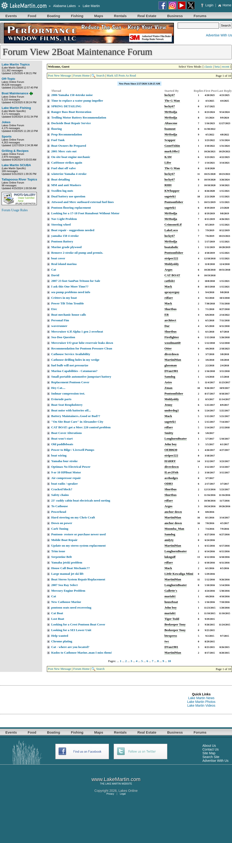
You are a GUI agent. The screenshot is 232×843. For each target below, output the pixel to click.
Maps (98, 16)
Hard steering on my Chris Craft (73, 517)
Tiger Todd (172, 619)
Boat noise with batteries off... (71, 410)
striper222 (171, 258)
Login (207, 5)
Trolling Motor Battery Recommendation (78, 117)
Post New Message (59, 75)
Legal (123, 794)
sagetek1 (170, 196)
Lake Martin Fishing (16, 108)
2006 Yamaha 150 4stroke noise (72, 95)
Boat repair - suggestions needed (72, 230)
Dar (167, 326)
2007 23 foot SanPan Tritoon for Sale (75, 281)
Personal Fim (60, 320)
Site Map (208, 753)
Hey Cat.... (58, 388)
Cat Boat (57, 613)
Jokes (6, 122)
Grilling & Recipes (15, 151)
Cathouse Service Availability (70, 354)
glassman (171, 365)
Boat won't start (62, 438)
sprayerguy (172, 292)
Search (100, 75)
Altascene (171, 123)
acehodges (171, 478)
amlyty (169, 540)
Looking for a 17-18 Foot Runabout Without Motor (85, 213)
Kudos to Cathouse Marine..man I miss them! (81, 652)
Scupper (170, 140)
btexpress (171, 635)
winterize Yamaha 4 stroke (68, 174)
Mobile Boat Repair (64, 540)
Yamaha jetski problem (66, 562)
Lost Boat (57, 619)
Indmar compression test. (68, 393)
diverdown (172, 354)
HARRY (170, 461)
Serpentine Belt (61, 557)
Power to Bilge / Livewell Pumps (72, 450)
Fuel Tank (57, 140)
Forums (200, 16)
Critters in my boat (64, 297)
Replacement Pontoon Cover (70, 382)
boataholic (171, 247)
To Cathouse (59, 506)
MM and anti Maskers (66, 185)
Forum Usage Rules (15, 210)
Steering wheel (61, 224)
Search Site (210, 757)
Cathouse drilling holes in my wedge (75, 359)
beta (217, 66)
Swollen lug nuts (62, 190)
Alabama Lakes (64, 6)
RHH (168, 185)
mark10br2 (172, 151)
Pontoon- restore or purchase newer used (78, 534)
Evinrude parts (61, 399)
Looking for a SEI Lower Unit (71, 630)
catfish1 (170, 281)
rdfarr (169, 297)
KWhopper (172, 190)
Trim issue (58, 551)
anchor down (173, 511)
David (55, 275)
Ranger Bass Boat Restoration (71, 112)
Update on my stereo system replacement (78, 545)
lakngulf (170, 557)
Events (11, 16)
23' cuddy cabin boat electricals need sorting (80, 500)
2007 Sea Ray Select (64, 585)
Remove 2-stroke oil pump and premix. (77, 252)
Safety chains (60, 495)
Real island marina (63, 264)
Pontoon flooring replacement (71, 207)
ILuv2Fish (171, 472)
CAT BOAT (172, 275)
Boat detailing (60, 179)
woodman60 (173, 343)
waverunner (59, 326)
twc (167, 641)
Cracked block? (61, 489)
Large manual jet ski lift (67, 573)
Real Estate (147, 16)
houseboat (171, 602)
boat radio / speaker (64, 483)
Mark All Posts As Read (121, 75)
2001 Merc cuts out (63, 151)
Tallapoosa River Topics (19, 179)
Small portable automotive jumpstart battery (81, 376)
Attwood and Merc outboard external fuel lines (82, 202)
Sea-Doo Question (63, 337)
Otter (168, 348)
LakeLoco (171, 230)
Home (224, 5)
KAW (168, 157)
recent (225, 66)
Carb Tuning (59, 528)
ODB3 (169, 483)
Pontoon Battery (62, 241)
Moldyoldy (172, 264)
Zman (168, 388)
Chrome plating (61, 641)
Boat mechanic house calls (68, 314)
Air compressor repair (66, 478)
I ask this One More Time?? (69, 286)
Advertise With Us (219, 35)
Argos (168, 269)
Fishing (77, 16)
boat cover (58, 258)
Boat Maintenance (15, 93)
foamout (170, 128)
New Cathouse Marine (66, 602)
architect (170, 320)
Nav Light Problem (64, 219)
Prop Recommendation (66, 134)
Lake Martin (91, 6)
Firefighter (172, 337)
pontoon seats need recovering (71, 607)
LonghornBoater (176, 438)
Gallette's (171, 590)
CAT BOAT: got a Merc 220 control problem (80, 427)
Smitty (169, 433)
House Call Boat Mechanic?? (70, 568)
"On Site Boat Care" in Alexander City (77, 421)
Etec (54, 309)
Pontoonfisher (174, 202)
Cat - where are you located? (70, 647)
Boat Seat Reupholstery (66, 404)
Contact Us (210, 749)
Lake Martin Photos (201, 702)
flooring (56, 128)
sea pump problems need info (70, 292)
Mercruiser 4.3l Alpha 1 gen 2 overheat (77, 331)
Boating (53, 16)
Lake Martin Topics (16, 64)
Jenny (168, 404)
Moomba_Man (174, 528)
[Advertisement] (20, 286)
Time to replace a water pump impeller (77, 100)
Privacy (110, 794)
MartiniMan (173, 359)
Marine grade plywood (66, 247)
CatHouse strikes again (66, 162)
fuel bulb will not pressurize (69, 365)
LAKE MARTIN (113, 783)
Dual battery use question (68, 196)
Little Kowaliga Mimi (179, 573)
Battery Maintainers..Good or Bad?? (75, 416)
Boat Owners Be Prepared (68, 145)
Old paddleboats (62, 444)
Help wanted (59, 635)
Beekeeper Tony (175, 624)
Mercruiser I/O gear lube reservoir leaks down (82, 343)
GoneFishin (172, 145)
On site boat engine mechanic (70, 157)
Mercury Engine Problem (68, 590)
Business (175, 16)
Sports (6, 136)
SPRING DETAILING (66, 106)
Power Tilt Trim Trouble (67, 303)
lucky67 (170, 95)
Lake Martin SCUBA (16, 165)
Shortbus (171, 309)
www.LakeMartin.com (115, 779)
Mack (168, 286)
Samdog (170, 376)
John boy (171, 444)
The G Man (172, 100)
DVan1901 (171, 371)
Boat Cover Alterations (66, 433)
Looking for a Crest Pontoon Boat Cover (78, 624)
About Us (209, 745)
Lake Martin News (201, 698)
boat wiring (59, 455)
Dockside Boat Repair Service (71, 123)
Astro (168, 382)
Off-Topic (8, 78)
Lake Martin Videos (201, 705)
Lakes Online (128, 791)
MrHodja (171, 112)
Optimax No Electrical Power (70, 466)
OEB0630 (171, 450)
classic (208, 66)
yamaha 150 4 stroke (65, 236)
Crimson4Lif (173, 224)
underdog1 (172, 410)
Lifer (168, 162)
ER (167, 314)
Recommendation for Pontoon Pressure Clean (81, 348)
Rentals (120, 16)
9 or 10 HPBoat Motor (66, 472)
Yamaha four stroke (64, 461)
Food (32, 16)
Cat (53, 269)
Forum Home (81, 75)
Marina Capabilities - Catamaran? (74, 371)
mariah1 (170, 596)
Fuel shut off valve (63, 168)
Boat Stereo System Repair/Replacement (78, 579)
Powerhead (58, 511)
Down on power (61, 523)
